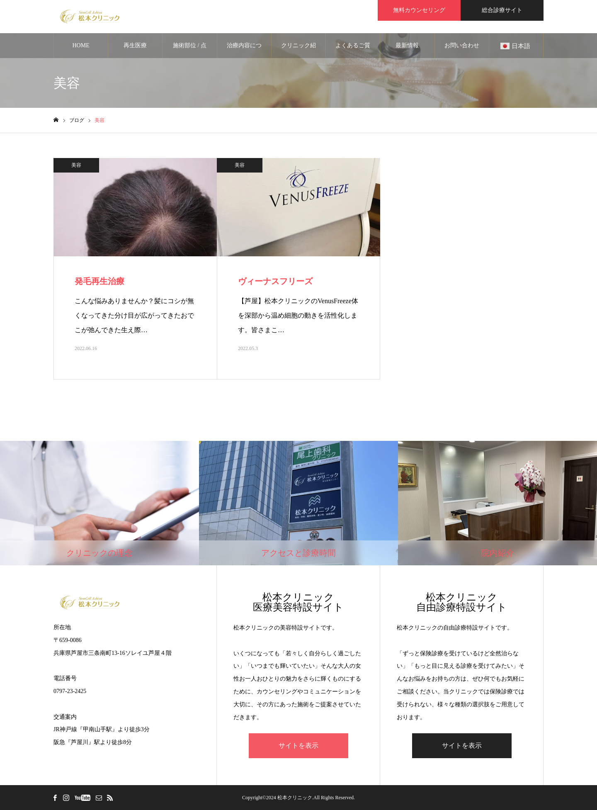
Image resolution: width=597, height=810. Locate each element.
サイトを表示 (298, 745)
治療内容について (244, 50)
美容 (76, 165)
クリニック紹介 (298, 50)
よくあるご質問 (352, 50)
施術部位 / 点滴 (189, 50)
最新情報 (407, 45)
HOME (80, 45)
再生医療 (135, 45)
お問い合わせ (461, 45)
